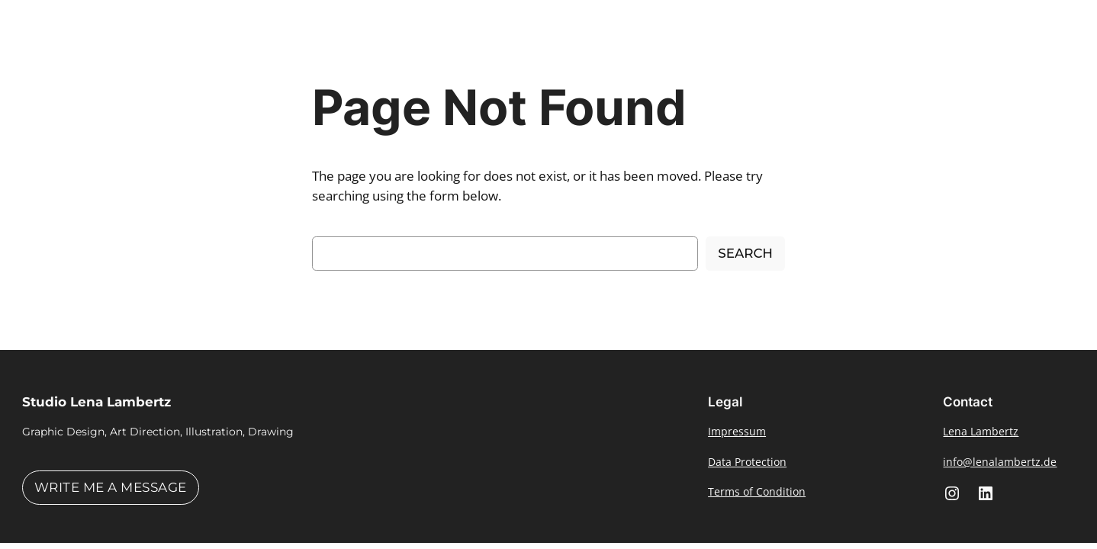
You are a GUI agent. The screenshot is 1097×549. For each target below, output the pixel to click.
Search (745, 253)
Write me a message (110, 487)
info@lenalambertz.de (1000, 461)
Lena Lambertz (980, 431)
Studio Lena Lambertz (96, 401)
